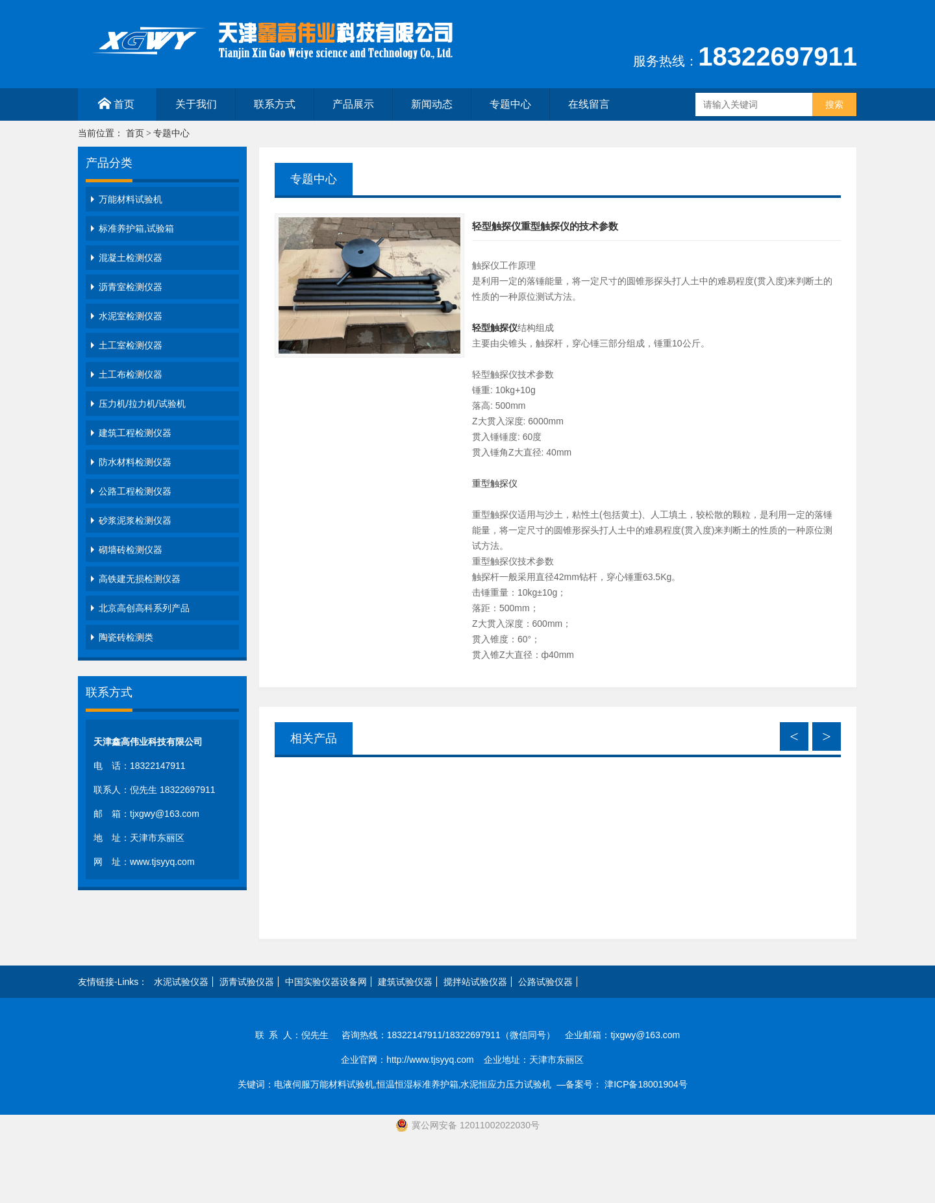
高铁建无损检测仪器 (140, 579)
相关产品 (313, 738)
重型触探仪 (494, 483)
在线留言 (589, 104)
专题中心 (510, 104)
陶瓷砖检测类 (126, 637)
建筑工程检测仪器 (135, 433)
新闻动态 (432, 104)
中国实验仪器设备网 (326, 982)
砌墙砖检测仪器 (130, 549)
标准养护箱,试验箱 (136, 228)
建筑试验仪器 (405, 982)
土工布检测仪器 (130, 374)
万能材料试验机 (130, 199)
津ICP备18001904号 (651, 1084)
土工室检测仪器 (130, 345)
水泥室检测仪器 (130, 316)
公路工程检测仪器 (135, 491)
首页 (116, 103)
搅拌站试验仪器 (475, 982)
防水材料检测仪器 (135, 462)
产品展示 (353, 104)
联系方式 (274, 104)
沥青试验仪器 (246, 982)
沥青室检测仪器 (130, 287)
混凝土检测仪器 (130, 257)
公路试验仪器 (545, 982)
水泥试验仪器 (181, 982)
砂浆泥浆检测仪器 (135, 520)
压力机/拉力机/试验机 (142, 403)
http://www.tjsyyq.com (430, 1059)
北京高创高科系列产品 (144, 608)
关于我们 (196, 104)
